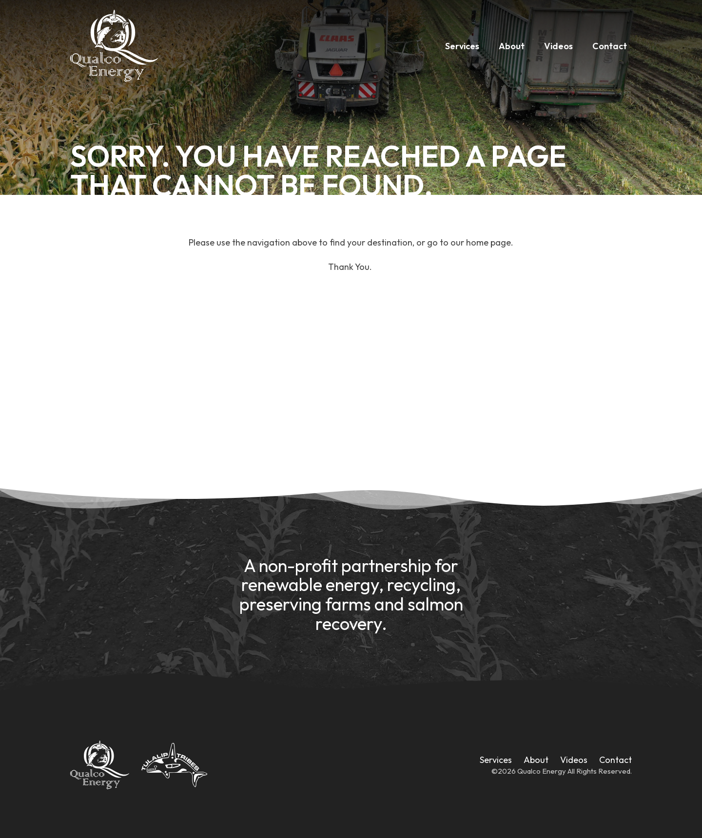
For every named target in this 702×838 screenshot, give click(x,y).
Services (462, 46)
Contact (609, 46)
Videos (558, 46)
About (512, 46)
